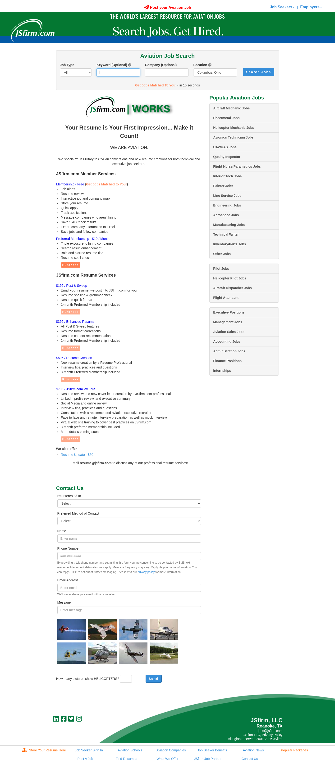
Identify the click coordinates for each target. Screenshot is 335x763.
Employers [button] (311, 7)
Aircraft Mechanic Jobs (231, 108)
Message (64, 602)
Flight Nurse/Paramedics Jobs (237, 166)
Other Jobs (222, 254)
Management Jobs (227, 322)
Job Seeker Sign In (89, 750)
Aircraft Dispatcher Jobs (232, 288)
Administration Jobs (229, 351)
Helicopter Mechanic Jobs (233, 128)
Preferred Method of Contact (78, 513)
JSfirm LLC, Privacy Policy (262, 735)
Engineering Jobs (227, 205)
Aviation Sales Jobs (228, 332)
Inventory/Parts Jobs (229, 244)
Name (61, 531)
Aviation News (253, 750)
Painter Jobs (223, 186)
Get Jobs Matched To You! (155, 85)
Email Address (67, 580)
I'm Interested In (69, 496)
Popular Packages (294, 750)
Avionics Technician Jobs (233, 137)
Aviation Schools (130, 750)
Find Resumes (126, 759)
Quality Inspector (226, 157)
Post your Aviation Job (167, 7)
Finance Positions (227, 361)
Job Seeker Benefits (212, 750)
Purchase (70, 265)
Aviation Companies (171, 750)
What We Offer (167, 759)
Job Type (67, 65)
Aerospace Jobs (226, 215)
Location (200, 65)
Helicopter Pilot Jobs (229, 278)
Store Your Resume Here (44, 750)
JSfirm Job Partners (208, 759)
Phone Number (68, 548)
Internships (222, 371)
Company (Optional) (161, 65)
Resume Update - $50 (77, 455)
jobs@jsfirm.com (270, 731)
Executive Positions (228, 312)
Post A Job (85, 759)
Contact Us (250, 759)
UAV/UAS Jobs (225, 147)
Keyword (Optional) (111, 65)
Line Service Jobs (227, 195)
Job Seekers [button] (282, 7)
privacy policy (146, 572)
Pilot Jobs (221, 268)
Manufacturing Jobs (229, 225)
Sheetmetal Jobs (226, 118)
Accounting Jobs (226, 341)
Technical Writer (226, 234)
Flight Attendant (226, 298)
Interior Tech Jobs (227, 176)
